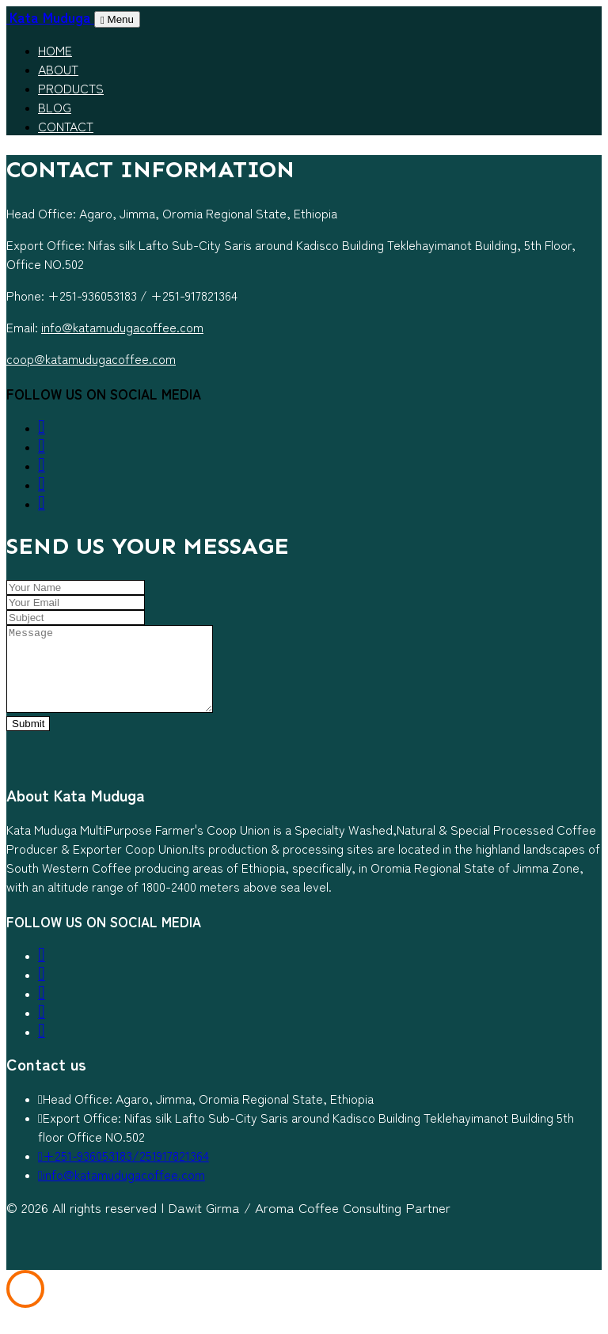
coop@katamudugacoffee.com (91, 358)
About (58, 68)
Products (71, 87)
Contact (65, 125)
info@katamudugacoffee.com (122, 326)
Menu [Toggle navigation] (117, 19)
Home (55, 49)
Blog (54, 106)
